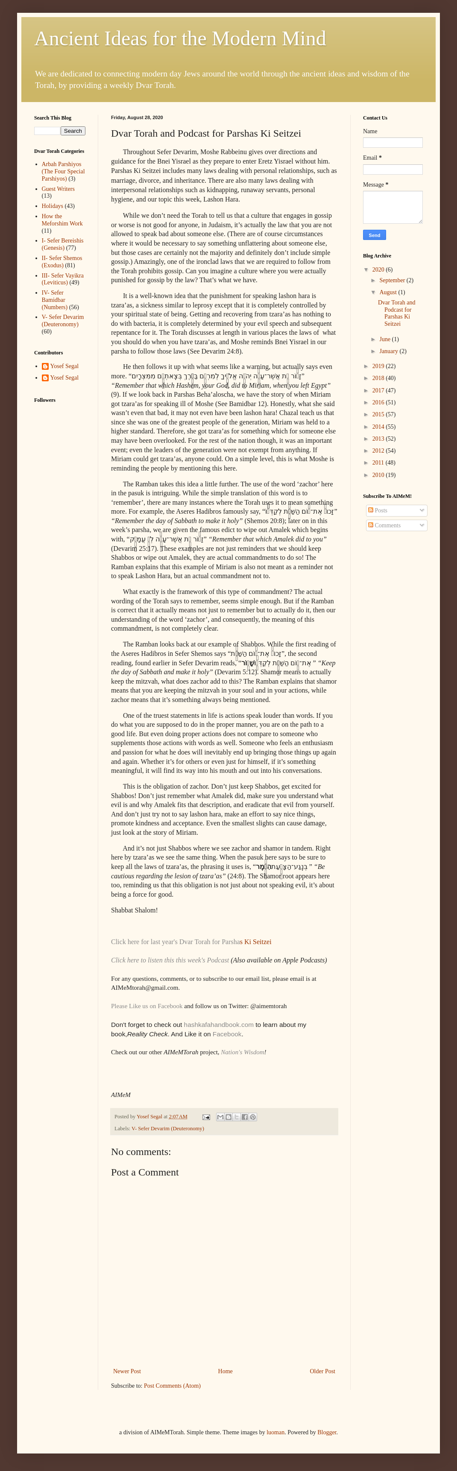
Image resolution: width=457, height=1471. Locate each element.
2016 (379, 402)
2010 (379, 475)
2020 (379, 269)
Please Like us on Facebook (146, 1006)
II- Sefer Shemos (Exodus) (62, 262)
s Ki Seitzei (256, 941)
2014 (379, 427)
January (389, 351)
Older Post (323, 1371)
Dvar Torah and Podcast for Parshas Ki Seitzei (396, 313)
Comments (384, 525)
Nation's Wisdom (242, 1052)
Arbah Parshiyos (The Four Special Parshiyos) (63, 171)
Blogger (326, 1432)
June (385, 339)
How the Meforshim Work (62, 220)
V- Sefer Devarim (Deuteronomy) (168, 1129)
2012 (379, 450)
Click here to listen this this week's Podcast (171, 960)
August (388, 292)
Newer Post (127, 1371)
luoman (275, 1432)
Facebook (227, 1034)
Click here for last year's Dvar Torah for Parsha (175, 941)
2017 (379, 390)
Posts (377, 510)
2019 (379, 366)
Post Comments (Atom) (172, 1386)
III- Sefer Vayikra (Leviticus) (63, 279)
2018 (379, 378)
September (392, 280)
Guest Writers (58, 189)
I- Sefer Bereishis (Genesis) (63, 244)
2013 (379, 439)
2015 (379, 414)
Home (225, 1371)
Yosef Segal (64, 366)
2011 (379, 462)
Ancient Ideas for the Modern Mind (180, 38)
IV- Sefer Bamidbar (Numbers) (55, 300)
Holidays (53, 206)
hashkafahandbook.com (218, 1024)
